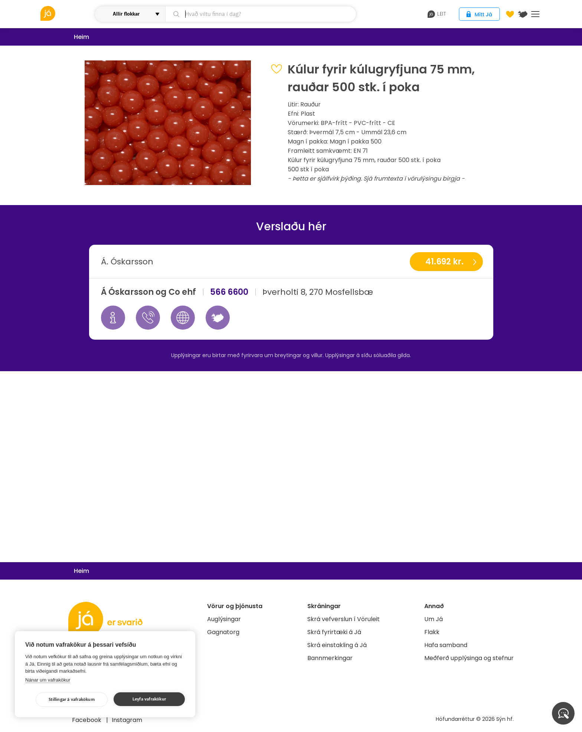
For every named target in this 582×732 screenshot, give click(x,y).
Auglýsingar (224, 619)
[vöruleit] (66, 13)
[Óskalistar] (510, 14)
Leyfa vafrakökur (149, 699)
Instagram (127, 720)
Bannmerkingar (330, 658)
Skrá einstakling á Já (337, 645)
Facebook (87, 720)
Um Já (433, 619)
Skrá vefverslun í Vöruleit (343, 619)
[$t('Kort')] (522, 14)
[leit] (261, 14)
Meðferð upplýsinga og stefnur (469, 658)
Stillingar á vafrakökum (72, 699)
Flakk (431, 632)
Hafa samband (445, 645)
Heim (81, 37)
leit (437, 14)
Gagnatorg (223, 632)
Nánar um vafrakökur (47, 680)
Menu (535, 14)
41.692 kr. (444, 261)
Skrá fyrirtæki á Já (334, 632)
